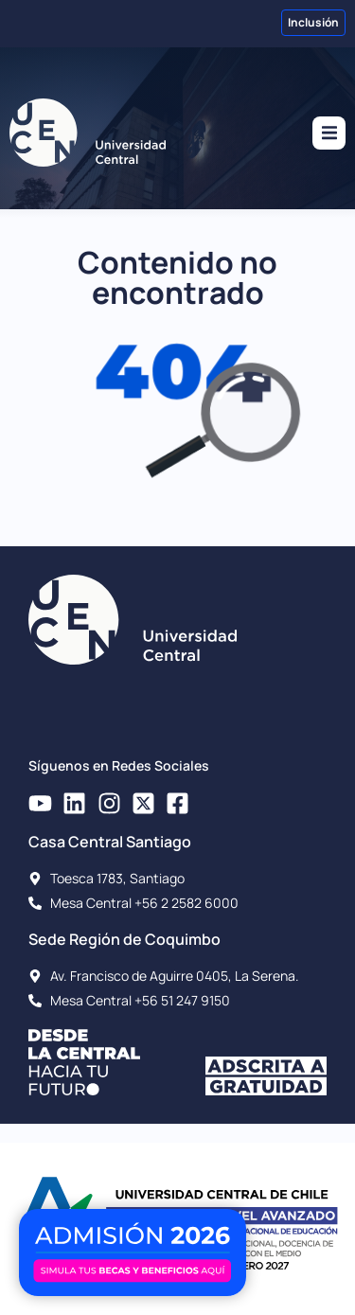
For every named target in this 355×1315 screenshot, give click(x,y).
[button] (329, 133)
